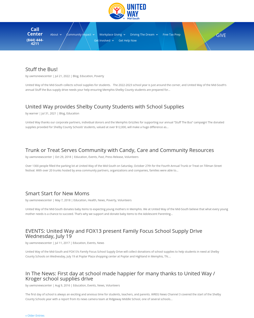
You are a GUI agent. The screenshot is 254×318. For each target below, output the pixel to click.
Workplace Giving (110, 34)
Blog (76, 76)
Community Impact (78, 34)
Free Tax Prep (171, 34)
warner (33, 113)
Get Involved (102, 40)
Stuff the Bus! (41, 69)
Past (101, 157)
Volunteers (131, 157)
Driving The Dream (142, 34)
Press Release (114, 157)
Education (86, 76)
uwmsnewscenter (40, 76)
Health (92, 200)
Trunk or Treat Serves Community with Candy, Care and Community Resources (119, 150)
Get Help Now (128, 40)
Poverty (99, 76)
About (54, 34)
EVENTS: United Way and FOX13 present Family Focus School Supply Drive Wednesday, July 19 (113, 233)
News (101, 200)
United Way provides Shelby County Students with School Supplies (104, 106)
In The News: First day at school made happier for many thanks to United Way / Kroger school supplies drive (120, 276)
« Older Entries (34, 315)
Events (93, 157)
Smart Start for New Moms (57, 193)
